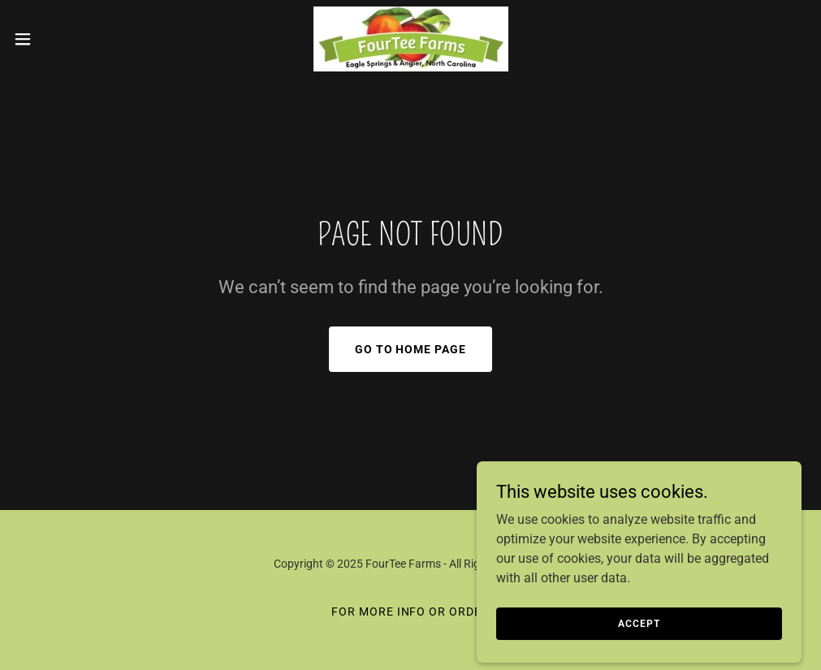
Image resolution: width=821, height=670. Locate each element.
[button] (66, 39)
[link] (410, 38)
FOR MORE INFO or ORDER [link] (410, 611)
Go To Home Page (411, 349)
